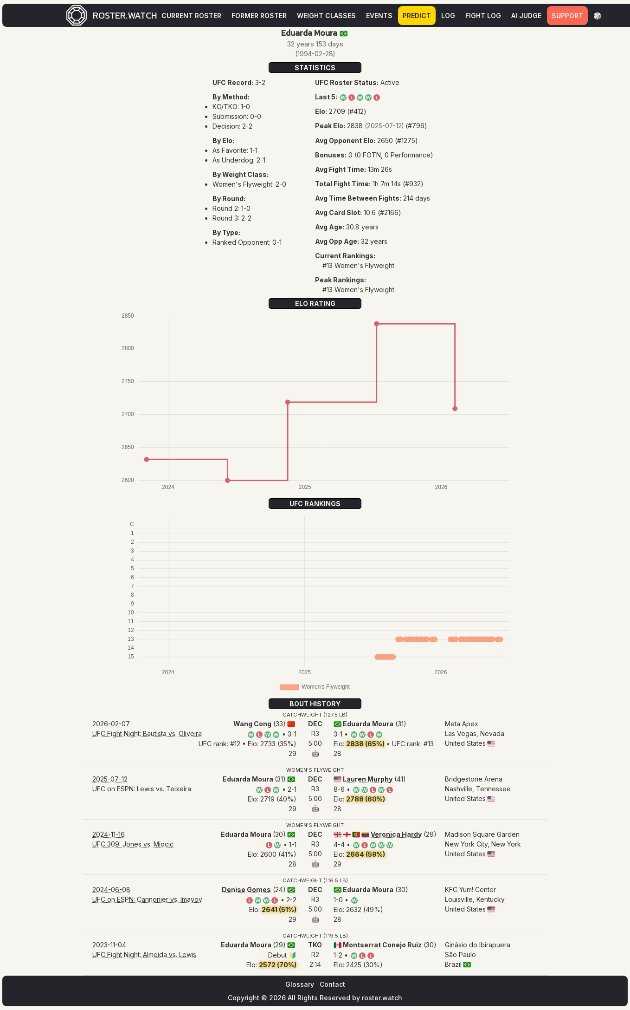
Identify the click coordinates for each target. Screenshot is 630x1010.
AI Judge (526, 16)
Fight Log (483, 16)
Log (448, 16)
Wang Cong (252, 724)
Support (567, 16)
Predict (417, 16)
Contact (332, 984)
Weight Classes (326, 16)
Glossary (299, 984)
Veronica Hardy (396, 834)
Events (379, 16)
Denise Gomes (246, 889)
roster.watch (382, 998)
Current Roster (191, 16)
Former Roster (259, 16)
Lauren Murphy (367, 779)
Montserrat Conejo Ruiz (382, 945)
